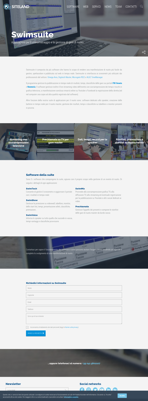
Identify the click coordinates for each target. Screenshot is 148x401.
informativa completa (71, 397)
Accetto (122, 396)
